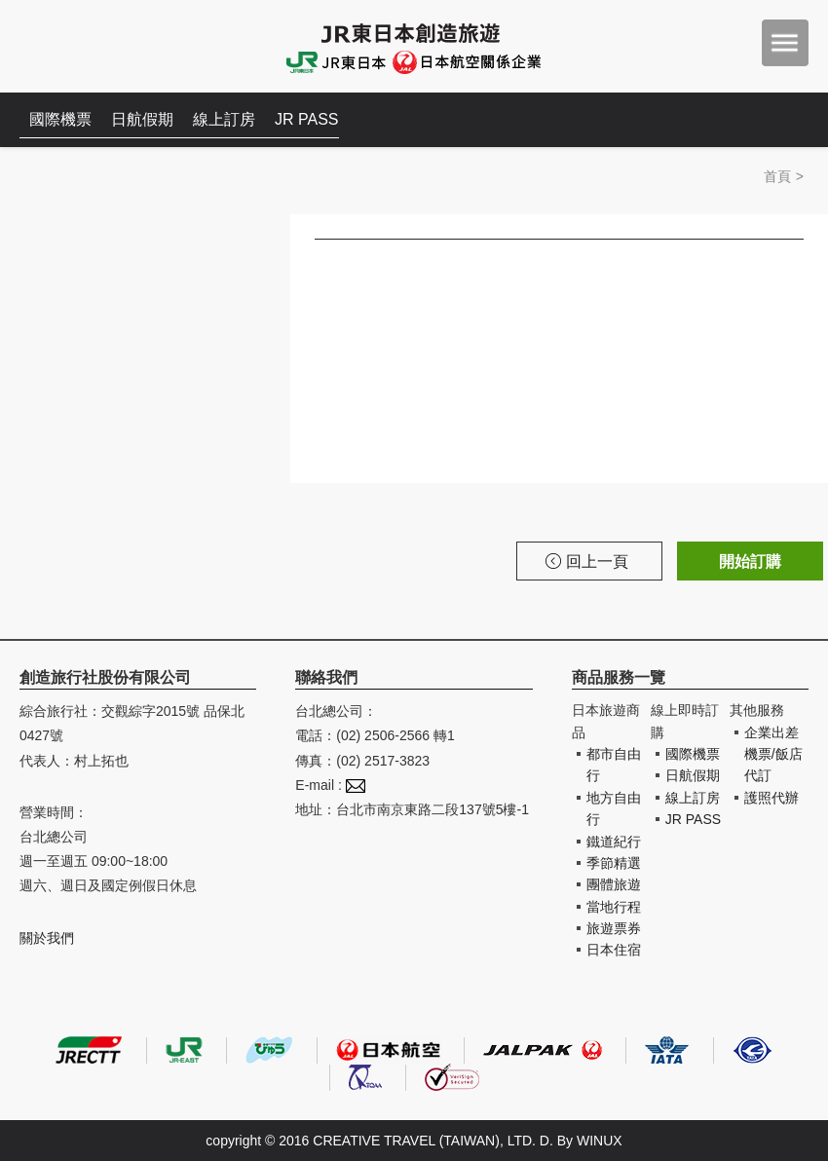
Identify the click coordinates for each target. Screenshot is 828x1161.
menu (785, 42)
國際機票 (60, 119)
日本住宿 (613, 949)
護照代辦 (771, 797)
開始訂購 (750, 561)
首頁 (777, 176)
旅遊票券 (613, 928)
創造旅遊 (78, 46)
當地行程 (613, 907)
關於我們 (46, 938)
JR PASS (307, 119)
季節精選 (613, 863)
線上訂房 (224, 119)
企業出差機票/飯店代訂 (773, 754)
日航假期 (142, 119)
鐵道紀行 (613, 841)
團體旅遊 (613, 884)
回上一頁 (587, 561)
